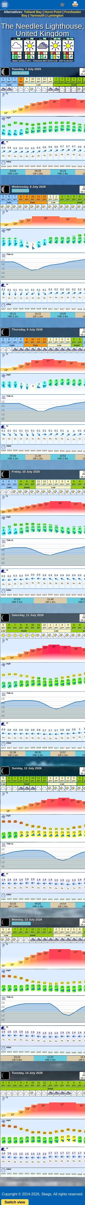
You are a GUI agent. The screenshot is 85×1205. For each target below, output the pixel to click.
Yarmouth (37, 15)
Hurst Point (52, 12)
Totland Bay (33, 12)
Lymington (55, 15)
